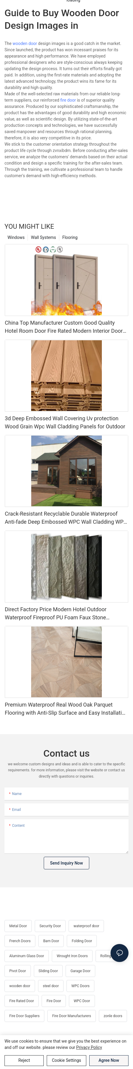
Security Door (50, 926)
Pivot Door (17, 971)
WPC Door (82, 1001)
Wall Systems (43, 237)
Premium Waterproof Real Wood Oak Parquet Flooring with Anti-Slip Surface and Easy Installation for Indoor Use (66, 709)
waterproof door (86, 926)
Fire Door (53, 1001)
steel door (51, 986)
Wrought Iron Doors (72, 956)
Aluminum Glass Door (26, 956)
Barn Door (51, 941)
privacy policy (89, 1047)
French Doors (20, 941)
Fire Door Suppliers (24, 1016)
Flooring (70, 237)
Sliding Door (48, 971)
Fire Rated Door (21, 1001)
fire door (68, 100)
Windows (16, 237)
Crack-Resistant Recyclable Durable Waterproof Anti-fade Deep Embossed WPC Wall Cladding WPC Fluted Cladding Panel (66, 518)
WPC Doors (80, 986)
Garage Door (80, 971)
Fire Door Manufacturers (71, 1016)
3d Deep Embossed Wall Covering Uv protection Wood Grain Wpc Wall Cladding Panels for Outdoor (65, 422)
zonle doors (113, 1016)
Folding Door (82, 941)
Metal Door (18, 926)
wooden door (25, 43)
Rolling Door (110, 956)
